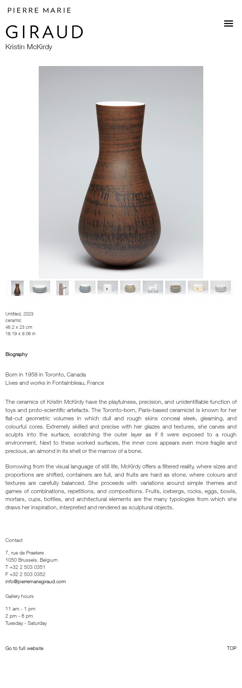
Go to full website (24, 648)
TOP (232, 648)
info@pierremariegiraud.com (35, 581)
